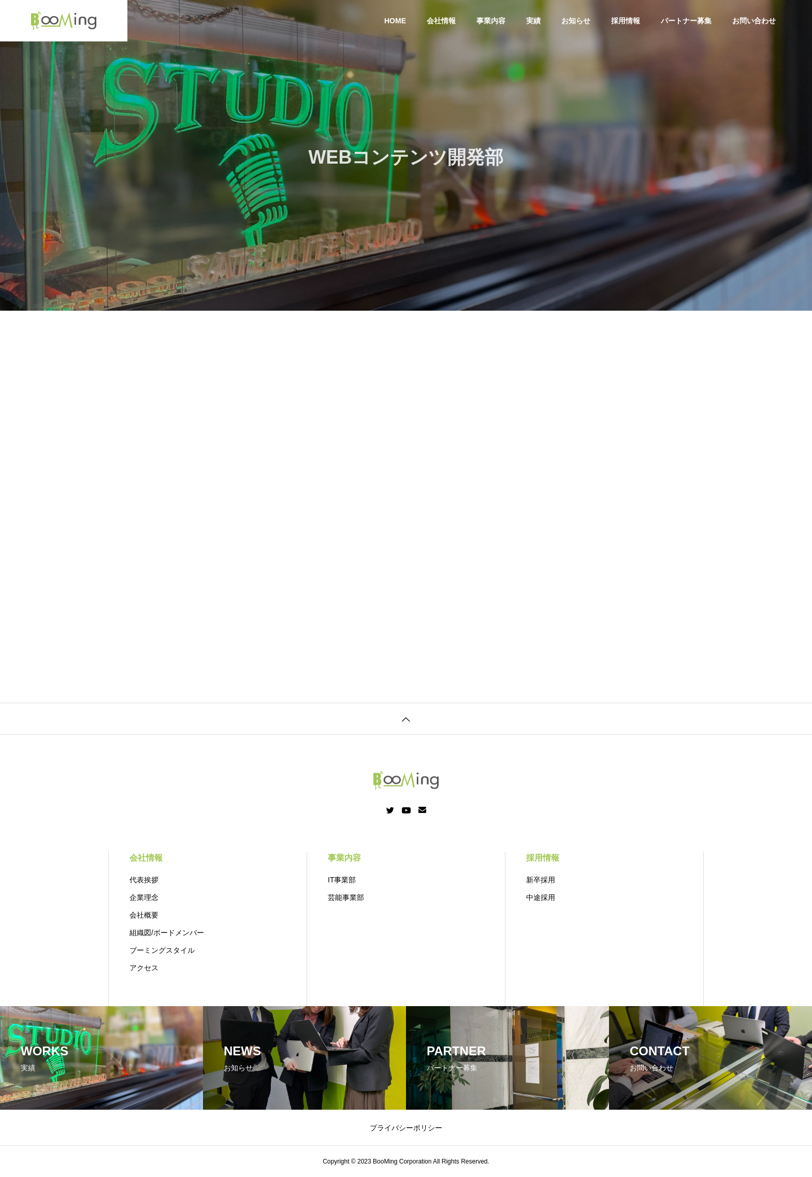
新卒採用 (540, 880)
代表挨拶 (143, 880)
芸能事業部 (346, 897)
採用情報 (625, 21)
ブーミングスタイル (162, 950)
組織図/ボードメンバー (166, 932)
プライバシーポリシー (406, 1128)
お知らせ (575, 21)
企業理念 (143, 897)
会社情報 (441, 21)
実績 (533, 21)
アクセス (143, 968)
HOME (395, 21)
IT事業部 (342, 880)
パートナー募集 (686, 21)
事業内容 (490, 21)
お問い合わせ (754, 21)
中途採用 (540, 897)
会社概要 (143, 915)
